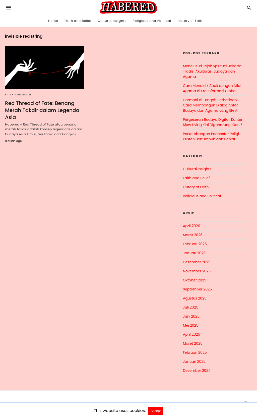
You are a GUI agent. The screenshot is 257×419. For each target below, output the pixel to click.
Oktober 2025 (194, 280)
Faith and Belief (78, 21)
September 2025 (197, 289)
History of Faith (190, 21)
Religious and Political (152, 21)
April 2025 (191, 334)
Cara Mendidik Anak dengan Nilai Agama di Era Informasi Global (212, 88)
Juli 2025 (190, 307)
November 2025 (197, 271)
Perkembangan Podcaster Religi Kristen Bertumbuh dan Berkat (211, 136)
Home (53, 21)
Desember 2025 (197, 262)
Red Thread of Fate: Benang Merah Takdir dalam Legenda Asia (42, 110)
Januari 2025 (194, 361)
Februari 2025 (195, 352)
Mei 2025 (191, 325)
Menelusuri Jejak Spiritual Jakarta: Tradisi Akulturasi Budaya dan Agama (212, 71)
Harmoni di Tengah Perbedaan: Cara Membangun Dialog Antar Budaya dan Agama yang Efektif (211, 105)
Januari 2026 (194, 253)
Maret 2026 (193, 234)
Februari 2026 (195, 244)
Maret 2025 (193, 343)
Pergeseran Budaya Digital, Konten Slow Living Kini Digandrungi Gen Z (213, 122)
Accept (156, 411)
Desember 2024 (197, 370)
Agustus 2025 (195, 298)
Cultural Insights (112, 21)
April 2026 (191, 225)
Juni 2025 (191, 316)
